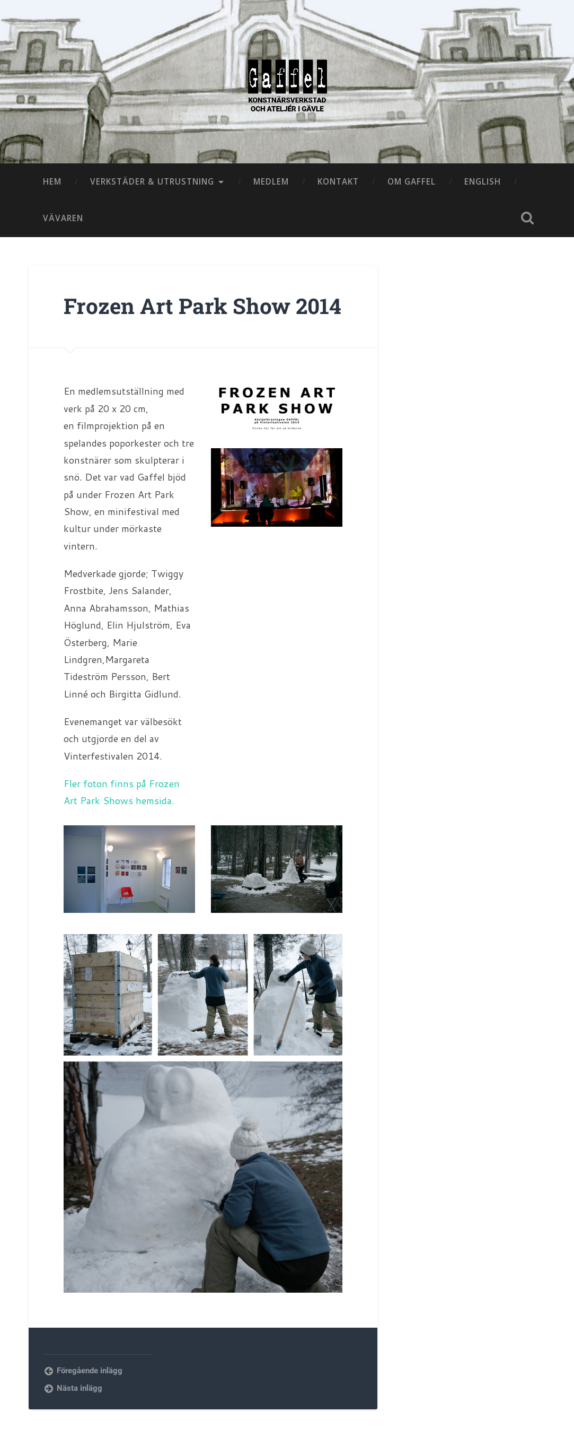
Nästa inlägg (79, 1388)
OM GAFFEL (411, 181)
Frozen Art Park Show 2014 (202, 306)
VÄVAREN (63, 218)
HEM (52, 181)
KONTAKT (338, 181)
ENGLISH (482, 181)
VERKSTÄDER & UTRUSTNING (152, 181)
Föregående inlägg (89, 1370)
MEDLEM (271, 181)
